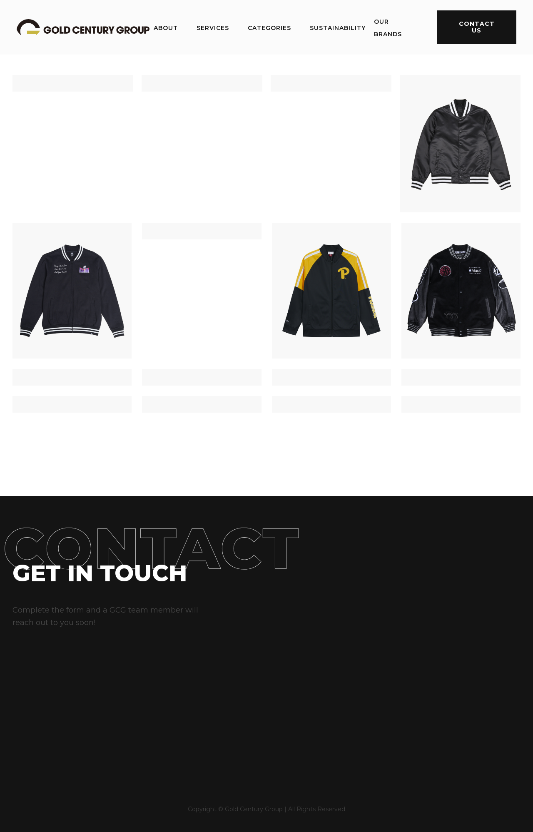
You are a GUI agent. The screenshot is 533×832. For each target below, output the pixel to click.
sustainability (338, 28)
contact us (477, 27)
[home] (83, 27)
